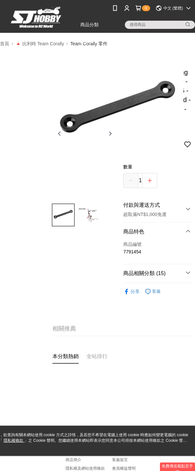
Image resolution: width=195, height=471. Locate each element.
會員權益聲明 (124, 468)
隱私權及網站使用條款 (85, 468)
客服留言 (120, 460)
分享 (131, 291)
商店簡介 (73, 460)
